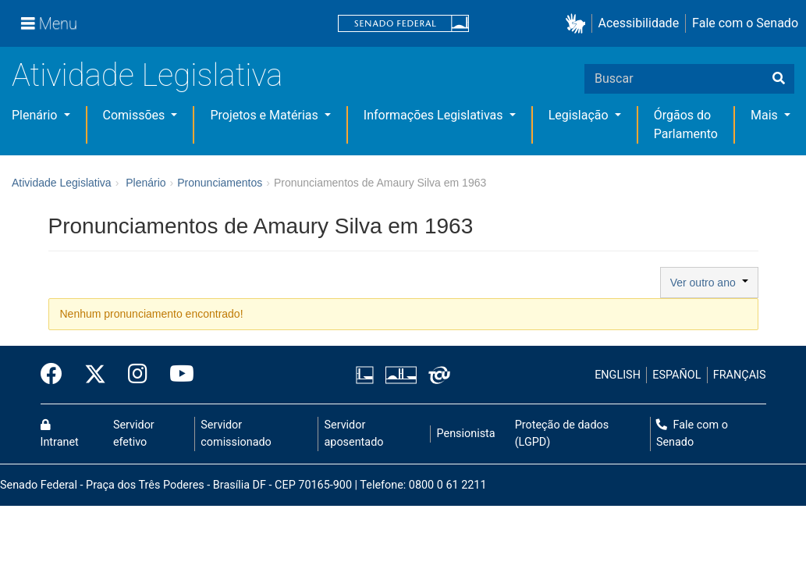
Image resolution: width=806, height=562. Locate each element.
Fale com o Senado (745, 23)
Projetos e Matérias (265, 115)
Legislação (580, 115)
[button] (578, 23)
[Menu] (49, 23)
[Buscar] (778, 79)
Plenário (36, 115)
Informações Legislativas (435, 115)
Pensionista (466, 433)
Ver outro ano (709, 282)
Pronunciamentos (219, 182)
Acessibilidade (639, 23)
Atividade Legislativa (147, 75)
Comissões (136, 115)
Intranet (60, 434)
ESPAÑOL (676, 375)
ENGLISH (618, 375)
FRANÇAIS (739, 375)
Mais (766, 115)
